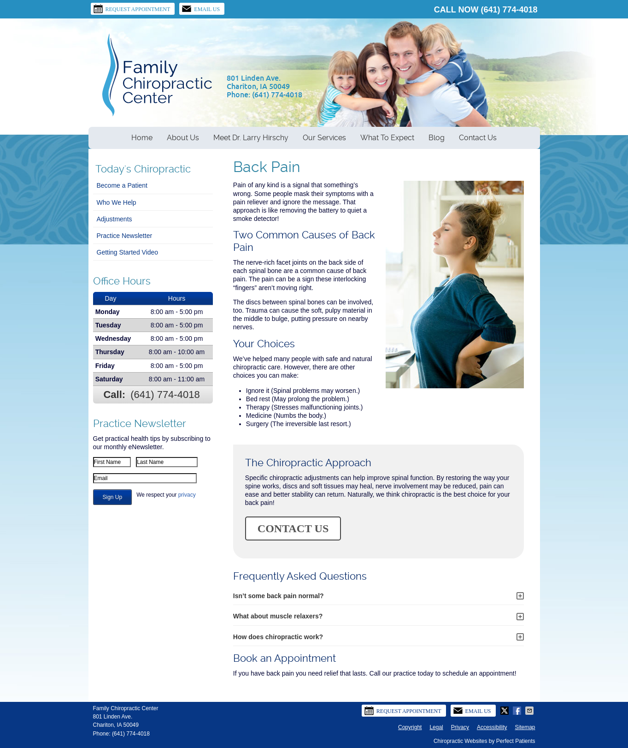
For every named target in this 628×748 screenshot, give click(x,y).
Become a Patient (122, 185)
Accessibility (492, 727)
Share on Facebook (518, 710)
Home (142, 137)
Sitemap (525, 727)
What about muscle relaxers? (278, 616)
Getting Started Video (127, 252)
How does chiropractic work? (278, 637)
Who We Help (116, 202)
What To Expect (387, 137)
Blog (436, 137)
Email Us (201, 9)
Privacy (460, 727)
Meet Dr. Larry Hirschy (250, 137)
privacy (187, 495)
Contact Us (478, 137)
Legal (436, 727)
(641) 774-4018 (509, 9)
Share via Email (530, 710)
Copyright (410, 727)
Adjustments (114, 219)
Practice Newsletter (125, 235)
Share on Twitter (505, 710)
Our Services (324, 137)
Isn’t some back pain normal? (278, 596)
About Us (183, 137)
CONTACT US (293, 528)
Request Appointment (131, 9)
